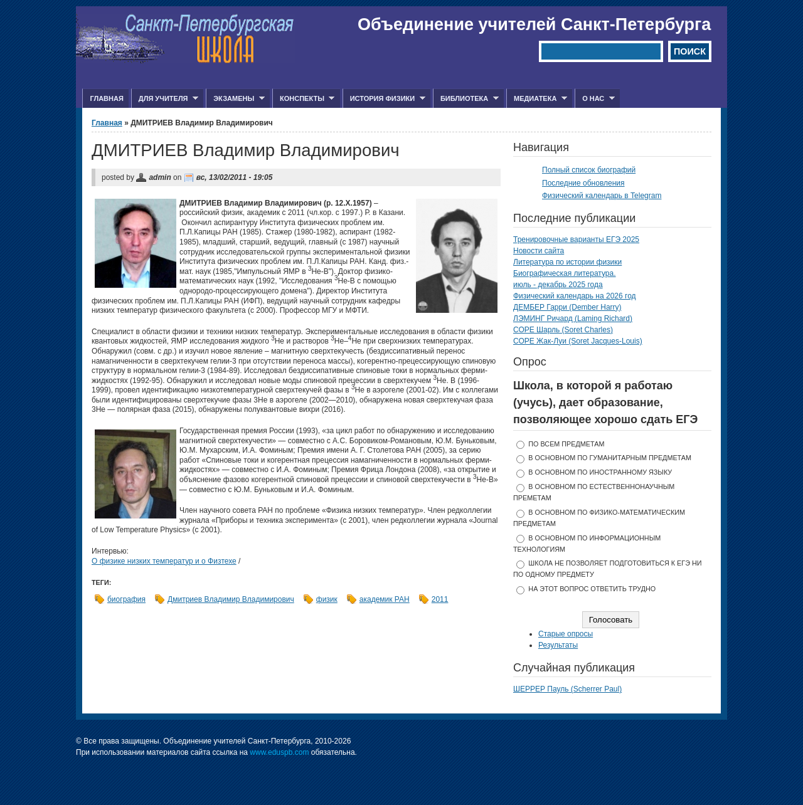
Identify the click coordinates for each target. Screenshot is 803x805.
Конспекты (303, 99)
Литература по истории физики (567, 262)
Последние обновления (583, 183)
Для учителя (164, 99)
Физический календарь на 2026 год (574, 296)
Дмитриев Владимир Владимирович (231, 599)
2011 (440, 599)
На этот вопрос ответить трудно (592, 588)
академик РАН (384, 599)
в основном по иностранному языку (600, 472)
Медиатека (536, 99)
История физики (384, 99)
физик (327, 599)
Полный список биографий (588, 170)
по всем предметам (566, 444)
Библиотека (466, 99)
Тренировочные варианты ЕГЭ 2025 (576, 239)
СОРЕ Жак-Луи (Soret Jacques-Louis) (577, 341)
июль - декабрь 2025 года (558, 284)
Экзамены (235, 99)
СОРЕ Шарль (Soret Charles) (563, 329)
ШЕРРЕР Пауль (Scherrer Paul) (567, 689)
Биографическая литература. (564, 273)
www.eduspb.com (279, 752)
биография (126, 599)
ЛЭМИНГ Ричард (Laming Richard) (572, 318)
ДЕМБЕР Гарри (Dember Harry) (567, 307)
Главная (106, 98)
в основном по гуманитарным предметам (609, 457)
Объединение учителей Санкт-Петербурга (534, 24)
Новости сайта (538, 250)
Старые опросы (565, 633)
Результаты (558, 645)
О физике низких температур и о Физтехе (164, 561)
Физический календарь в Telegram (601, 195)
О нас (595, 99)
